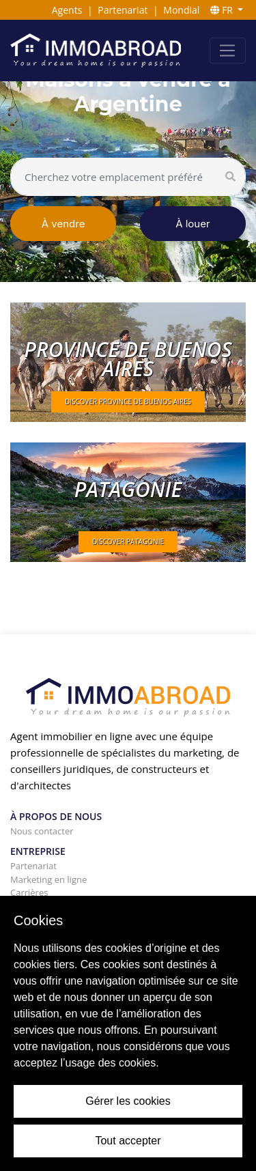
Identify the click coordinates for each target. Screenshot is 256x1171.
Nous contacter (42, 831)
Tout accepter (127, 1140)
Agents (67, 9)
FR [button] (223, 9)
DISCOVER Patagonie (128, 541)
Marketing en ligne (48, 879)
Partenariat (122, 9)
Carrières (29, 892)
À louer (192, 223)
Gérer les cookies (128, 1101)
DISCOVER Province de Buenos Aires (128, 401)
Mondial (181, 9)
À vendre (63, 223)
